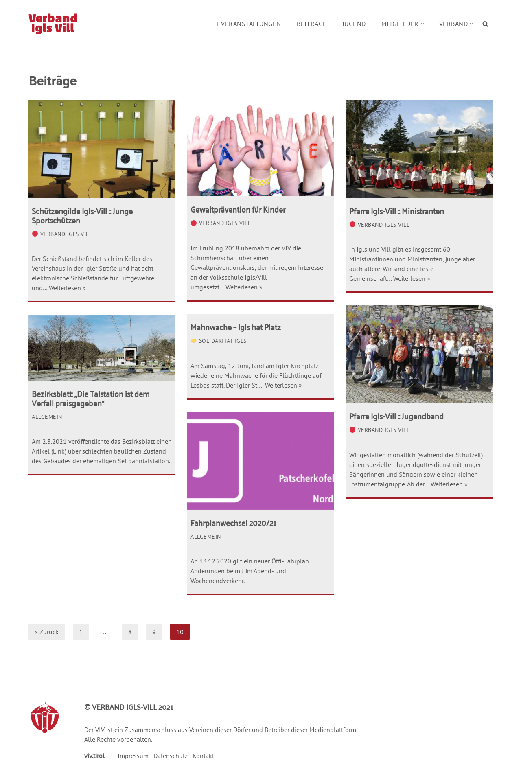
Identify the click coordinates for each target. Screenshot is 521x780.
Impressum (133, 756)
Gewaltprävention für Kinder (237, 209)
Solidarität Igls (219, 340)
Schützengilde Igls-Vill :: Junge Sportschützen (82, 215)
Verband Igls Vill (62, 234)
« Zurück (47, 632)
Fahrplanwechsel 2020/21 (233, 522)
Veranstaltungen (249, 24)
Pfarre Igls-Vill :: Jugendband (396, 415)
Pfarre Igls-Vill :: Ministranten (396, 210)
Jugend (354, 24)
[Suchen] (485, 24)
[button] (422, 23)
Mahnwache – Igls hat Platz (235, 326)
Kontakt (203, 756)
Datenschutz (170, 756)
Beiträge (312, 24)
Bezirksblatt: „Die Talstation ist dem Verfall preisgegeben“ (90, 398)
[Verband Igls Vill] (52, 23)
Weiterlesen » (67, 288)
